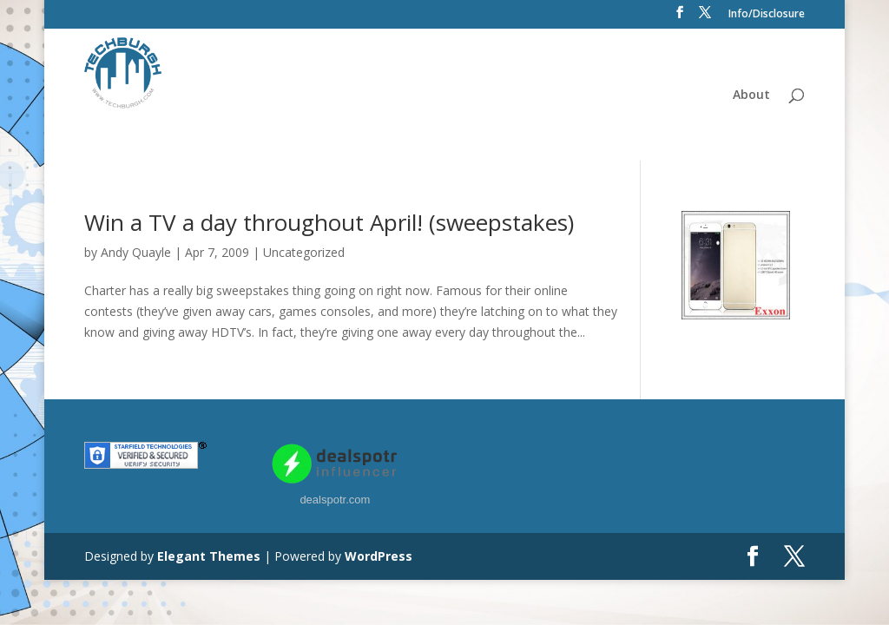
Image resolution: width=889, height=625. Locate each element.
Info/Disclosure (766, 15)
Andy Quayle (136, 252)
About (751, 95)
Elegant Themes (208, 556)
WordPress (378, 556)
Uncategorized (304, 252)
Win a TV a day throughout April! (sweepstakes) (329, 222)
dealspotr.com (335, 499)
